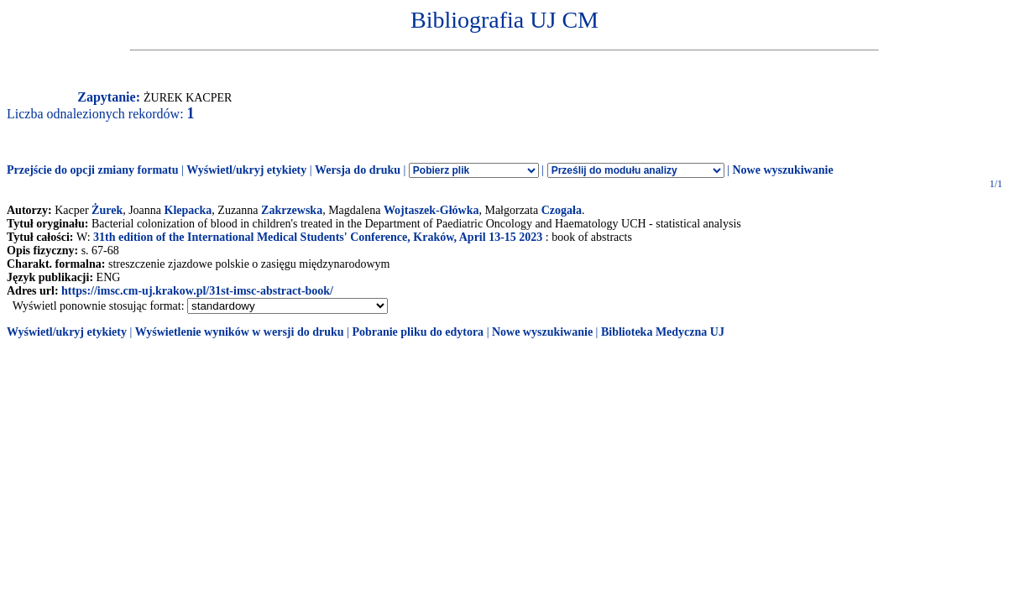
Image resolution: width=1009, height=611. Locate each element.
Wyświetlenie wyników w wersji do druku (239, 332)
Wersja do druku (357, 170)
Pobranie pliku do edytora (418, 332)
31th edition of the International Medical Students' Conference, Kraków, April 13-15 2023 (317, 237)
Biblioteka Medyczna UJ (662, 332)
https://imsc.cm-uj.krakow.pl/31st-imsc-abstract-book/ (197, 291)
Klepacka (188, 210)
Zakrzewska (291, 210)
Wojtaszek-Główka (431, 210)
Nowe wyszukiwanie (782, 170)
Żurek (107, 210)
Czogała (561, 210)
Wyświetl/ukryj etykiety (246, 170)
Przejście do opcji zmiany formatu (93, 170)
